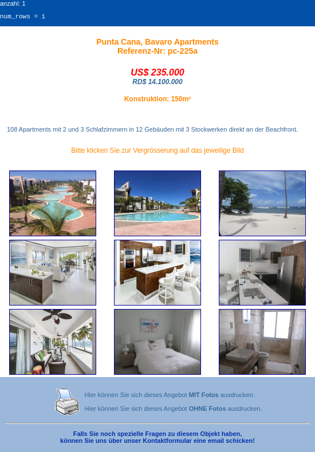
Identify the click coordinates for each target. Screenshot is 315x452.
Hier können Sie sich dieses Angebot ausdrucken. (170, 396)
